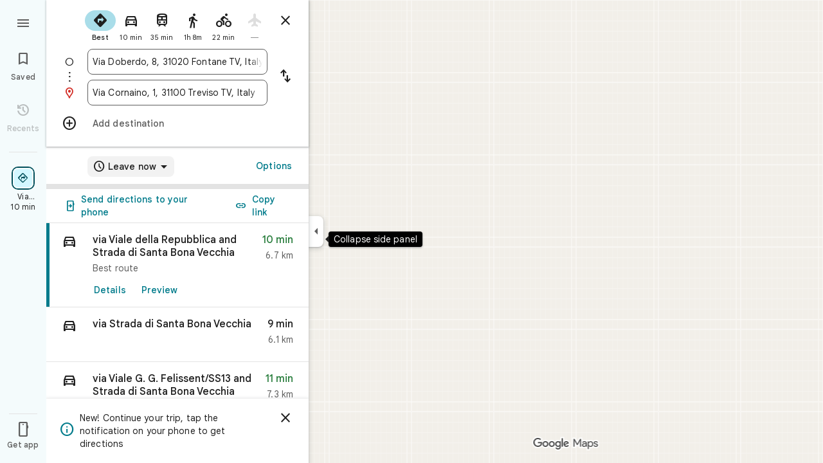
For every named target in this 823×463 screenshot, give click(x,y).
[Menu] (23, 21)
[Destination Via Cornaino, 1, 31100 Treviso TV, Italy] (177, 92)
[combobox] (177, 62)
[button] (177, 334)
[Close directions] (285, 20)
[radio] (100, 24)
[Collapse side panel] (316, 231)
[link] (177, 265)
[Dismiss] (285, 418)
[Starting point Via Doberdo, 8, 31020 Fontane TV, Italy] (177, 61)
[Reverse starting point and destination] (285, 77)
